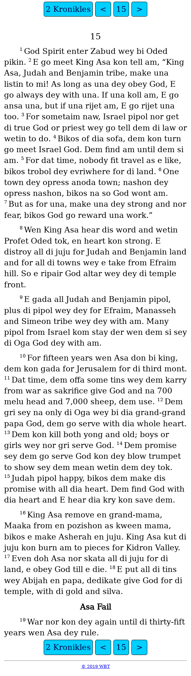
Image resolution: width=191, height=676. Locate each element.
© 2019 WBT (95, 666)
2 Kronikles (68, 9)
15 (121, 9)
